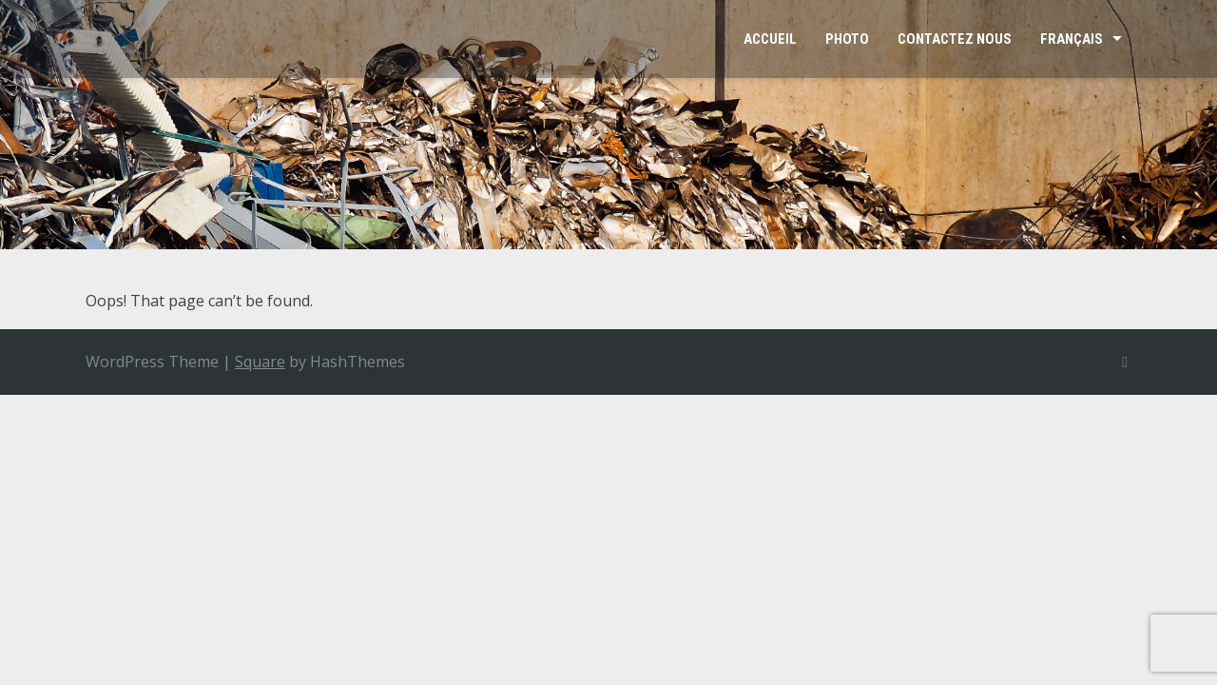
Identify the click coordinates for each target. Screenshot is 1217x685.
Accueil (770, 39)
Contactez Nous (955, 39)
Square (260, 361)
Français (1071, 39)
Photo (847, 39)
